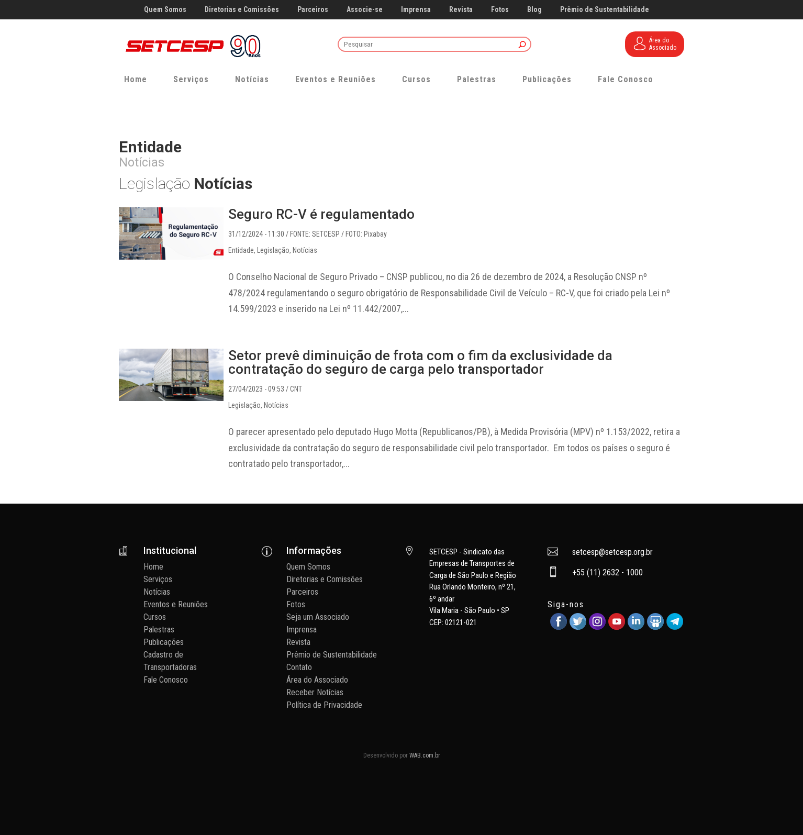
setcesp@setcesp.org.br (612, 552)
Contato (299, 667)
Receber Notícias (314, 692)
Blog (534, 10)
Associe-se (365, 10)
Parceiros (312, 10)
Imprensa (416, 10)
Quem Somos (165, 10)
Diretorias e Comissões (242, 10)
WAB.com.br (424, 755)
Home (135, 79)
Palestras (476, 79)
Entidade (241, 250)
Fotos (500, 10)
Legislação (273, 250)
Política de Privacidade (324, 705)
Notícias (252, 79)
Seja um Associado (317, 617)
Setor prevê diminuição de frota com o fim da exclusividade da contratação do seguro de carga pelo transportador (420, 362)
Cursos (416, 79)
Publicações (547, 79)
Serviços (191, 79)
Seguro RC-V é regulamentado (321, 214)
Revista (461, 10)
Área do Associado (317, 680)
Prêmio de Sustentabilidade (604, 10)
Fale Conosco (625, 79)
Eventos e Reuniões (335, 79)
